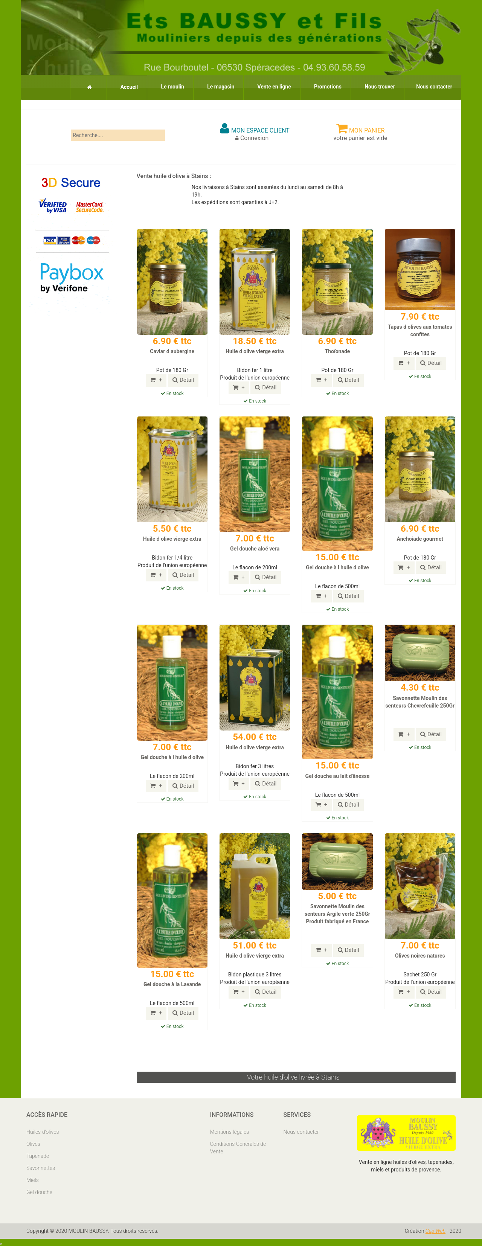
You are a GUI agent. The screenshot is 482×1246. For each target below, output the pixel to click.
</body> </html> (1, 1243)
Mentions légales (229, 1132)
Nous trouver (378, 87)
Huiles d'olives (42, 1132)
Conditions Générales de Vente (238, 1147)
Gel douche (39, 1192)
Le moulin (168, 87)
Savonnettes (40, 1168)
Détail (183, 380)
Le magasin (217, 87)
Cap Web (436, 1231)
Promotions (326, 87)
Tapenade (37, 1156)
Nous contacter (434, 87)
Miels (32, 1180)
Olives (33, 1144)
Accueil (124, 87)
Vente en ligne (271, 87)
